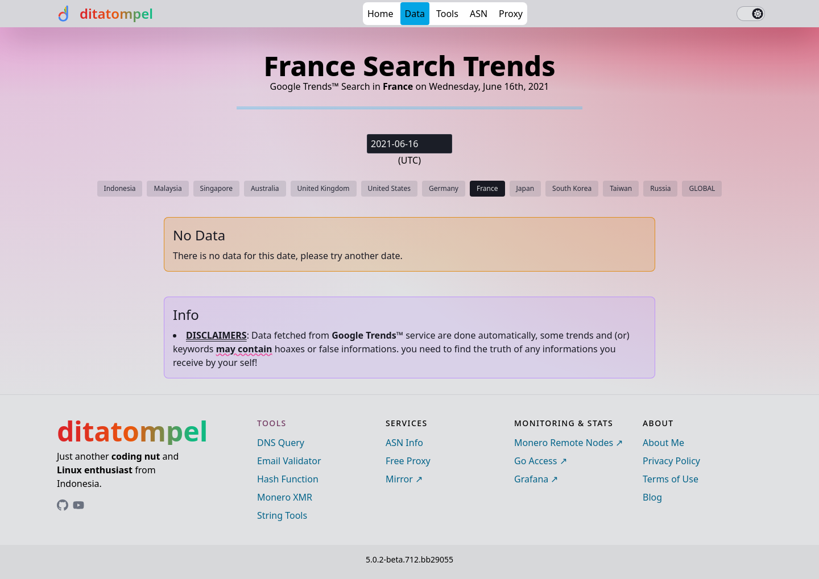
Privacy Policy (671, 461)
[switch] (750, 13)
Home (380, 13)
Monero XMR (284, 497)
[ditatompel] (104, 14)
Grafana (531, 479)
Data (415, 13)
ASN (478, 13)
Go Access (535, 461)
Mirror (399, 479)
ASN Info (404, 442)
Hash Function (287, 479)
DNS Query (280, 442)
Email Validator (289, 461)
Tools (447, 13)
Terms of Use (670, 479)
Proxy (511, 13)
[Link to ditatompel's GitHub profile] (62, 505)
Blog (652, 497)
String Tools (282, 515)
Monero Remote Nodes (563, 442)
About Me (663, 442)
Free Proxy (408, 461)
